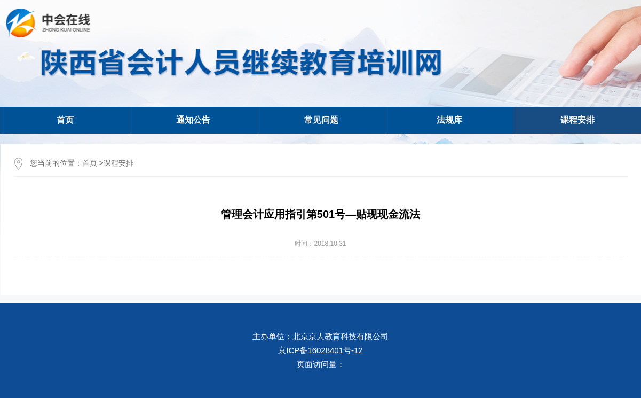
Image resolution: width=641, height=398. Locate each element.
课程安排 (118, 163)
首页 (65, 119)
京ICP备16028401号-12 (320, 350)
